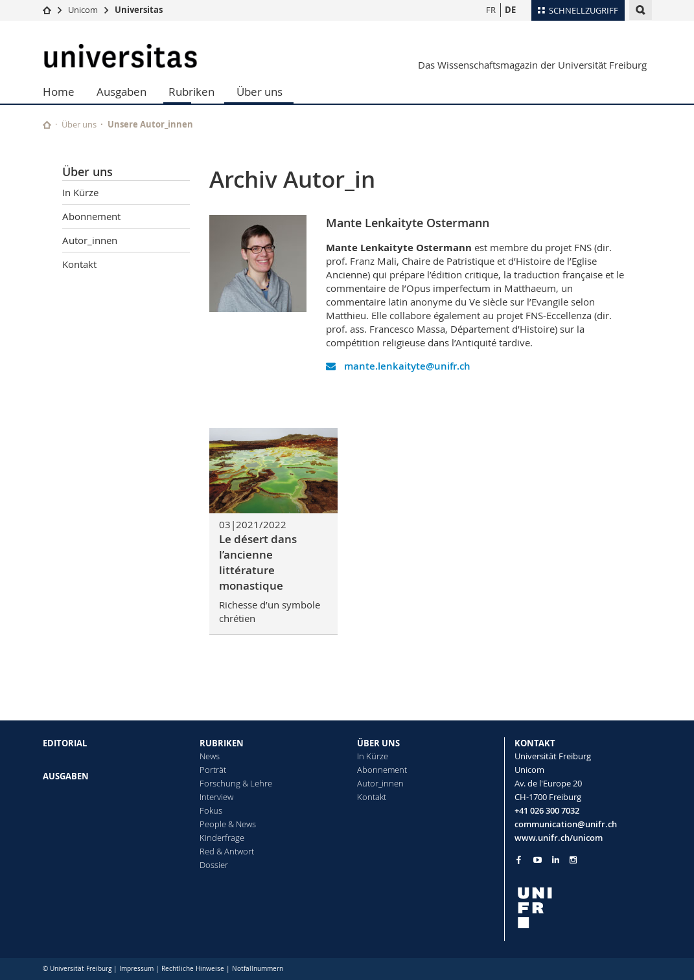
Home (59, 91)
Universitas (139, 10)
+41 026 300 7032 (547, 810)
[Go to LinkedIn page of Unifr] (555, 860)
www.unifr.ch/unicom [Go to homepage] (559, 837)
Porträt (213, 769)
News (210, 756)
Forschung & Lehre (236, 783)
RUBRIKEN (222, 743)
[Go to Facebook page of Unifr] (519, 859)
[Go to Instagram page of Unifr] (573, 860)
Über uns (260, 91)
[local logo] (583, 908)
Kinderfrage (222, 837)
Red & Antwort (227, 851)
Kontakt (79, 264)
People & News (228, 824)
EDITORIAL (65, 743)
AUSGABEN (66, 776)
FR (491, 10)
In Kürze (80, 192)
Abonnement (91, 216)
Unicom (83, 10)
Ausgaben (121, 91)
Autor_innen (89, 240)
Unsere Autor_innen (150, 124)
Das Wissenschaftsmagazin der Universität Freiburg (532, 64)
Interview (216, 797)
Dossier (214, 865)
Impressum (136, 968)
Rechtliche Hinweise (192, 968)
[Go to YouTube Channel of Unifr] (537, 860)
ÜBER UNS (378, 743)
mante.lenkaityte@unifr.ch (398, 366)
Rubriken (191, 91)
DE (510, 10)
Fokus (211, 810)
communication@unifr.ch (566, 824)
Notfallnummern (257, 968)
